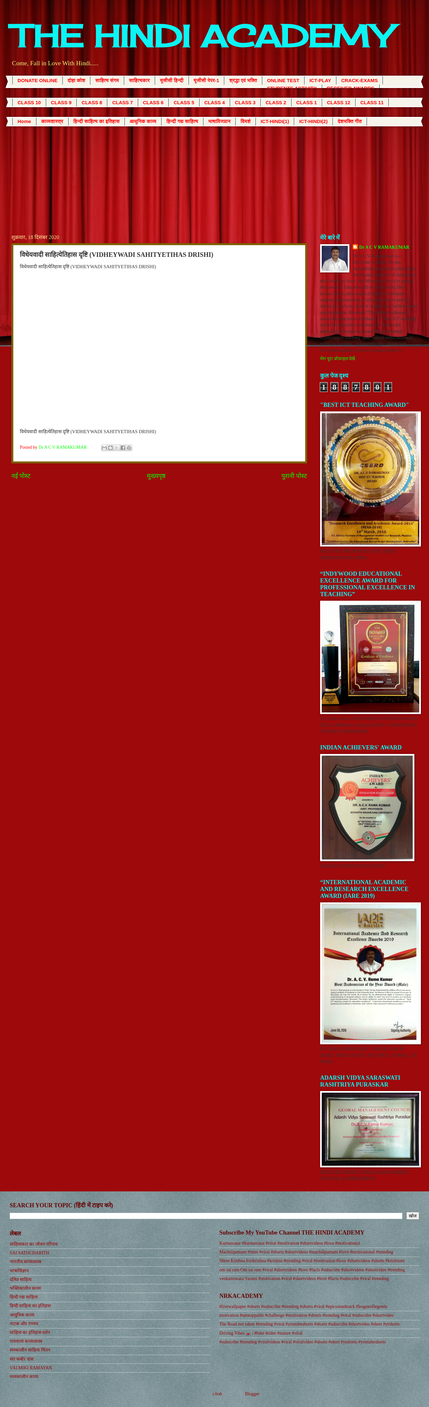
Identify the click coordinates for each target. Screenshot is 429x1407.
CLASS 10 (29, 102)
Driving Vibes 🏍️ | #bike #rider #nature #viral (260, 1333)
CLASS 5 (184, 102)
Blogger (252, 1393)
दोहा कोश (76, 80)
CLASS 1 (306, 102)
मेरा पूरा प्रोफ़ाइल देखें (337, 358)
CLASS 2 (276, 102)
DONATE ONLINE (38, 80)
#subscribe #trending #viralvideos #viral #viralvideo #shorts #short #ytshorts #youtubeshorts (302, 1341)
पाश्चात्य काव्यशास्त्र (26, 1341)
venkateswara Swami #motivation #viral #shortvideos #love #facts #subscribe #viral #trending (304, 1278)
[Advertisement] (215, 175)
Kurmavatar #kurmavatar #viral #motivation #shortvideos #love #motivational (289, 1243)
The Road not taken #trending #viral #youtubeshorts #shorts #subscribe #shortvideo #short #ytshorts (309, 1324)
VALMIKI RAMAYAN (31, 1367)
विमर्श (245, 121)
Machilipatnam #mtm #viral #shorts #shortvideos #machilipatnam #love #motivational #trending (306, 1252)
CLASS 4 (214, 102)
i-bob (217, 1393)
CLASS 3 (245, 102)
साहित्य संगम (107, 80)
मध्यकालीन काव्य (24, 1376)
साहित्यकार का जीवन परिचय (34, 1244)
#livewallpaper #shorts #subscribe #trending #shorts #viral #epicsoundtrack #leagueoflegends (303, 1306)
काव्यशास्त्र (52, 121)
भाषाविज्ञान (219, 121)
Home (24, 121)
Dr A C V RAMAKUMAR (384, 247)
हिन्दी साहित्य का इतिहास (96, 121)
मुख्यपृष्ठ (156, 475)
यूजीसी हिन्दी (172, 80)
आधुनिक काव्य (143, 121)
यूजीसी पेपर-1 (206, 80)
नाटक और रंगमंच (24, 1323)
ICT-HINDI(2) (313, 121)
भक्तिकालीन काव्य (25, 1288)
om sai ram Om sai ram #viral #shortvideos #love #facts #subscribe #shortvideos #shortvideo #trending (312, 1269)
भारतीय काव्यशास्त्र (25, 1261)
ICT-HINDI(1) (275, 121)
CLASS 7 (122, 102)
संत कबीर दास (21, 1359)
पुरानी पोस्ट (294, 475)
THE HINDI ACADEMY (201, 36)
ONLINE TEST (283, 80)
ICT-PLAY (320, 80)
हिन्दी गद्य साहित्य (182, 121)
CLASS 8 (92, 102)
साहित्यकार (139, 80)
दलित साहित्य (21, 1279)
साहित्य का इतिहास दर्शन (30, 1332)
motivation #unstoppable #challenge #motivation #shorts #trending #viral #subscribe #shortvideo (306, 1315)
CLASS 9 (61, 102)
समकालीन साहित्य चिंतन (30, 1350)
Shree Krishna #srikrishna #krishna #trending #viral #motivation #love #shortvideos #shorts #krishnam (311, 1260)
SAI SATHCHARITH (29, 1252)
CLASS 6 (153, 102)
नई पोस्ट (21, 475)
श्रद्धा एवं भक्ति (243, 80)
